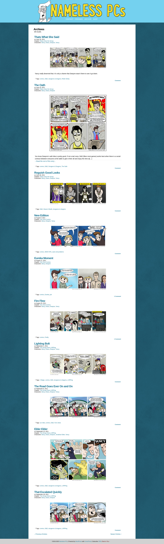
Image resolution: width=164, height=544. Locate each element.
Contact (69, 19)
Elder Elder (40, 429)
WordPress (79, 541)
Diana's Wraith (48, 209)
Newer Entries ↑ (116, 534)
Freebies (79, 19)
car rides (42, 423)
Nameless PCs (63, 541)
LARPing (70, 380)
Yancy (57, 42)
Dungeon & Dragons (55, 166)
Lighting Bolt (42, 343)
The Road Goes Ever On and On (53, 386)
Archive (87, 19)
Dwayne (52, 42)
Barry (43, 42)
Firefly (47, 337)
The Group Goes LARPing (48, 347)
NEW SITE (48, 252)
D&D (46, 79)
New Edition (41, 215)
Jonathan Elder (60, 434)
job (51, 294)
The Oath (39, 85)
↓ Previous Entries (40, 534)
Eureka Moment (43, 258)
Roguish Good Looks (47, 172)
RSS (100, 541)
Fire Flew (39, 300)
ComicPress (88, 541)
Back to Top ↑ (106, 541)
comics (42, 79)
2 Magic (42, 380)
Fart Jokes (57, 423)
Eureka (47, 294)
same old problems (58, 252)
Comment (117, 80)
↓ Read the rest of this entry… (45, 161)
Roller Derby (65, 79)
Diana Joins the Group (46, 41)
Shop (95, 19)
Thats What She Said (46, 37)
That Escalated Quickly (48, 492)
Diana (47, 42)
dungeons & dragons (55, 79)
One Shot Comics (45, 219)
